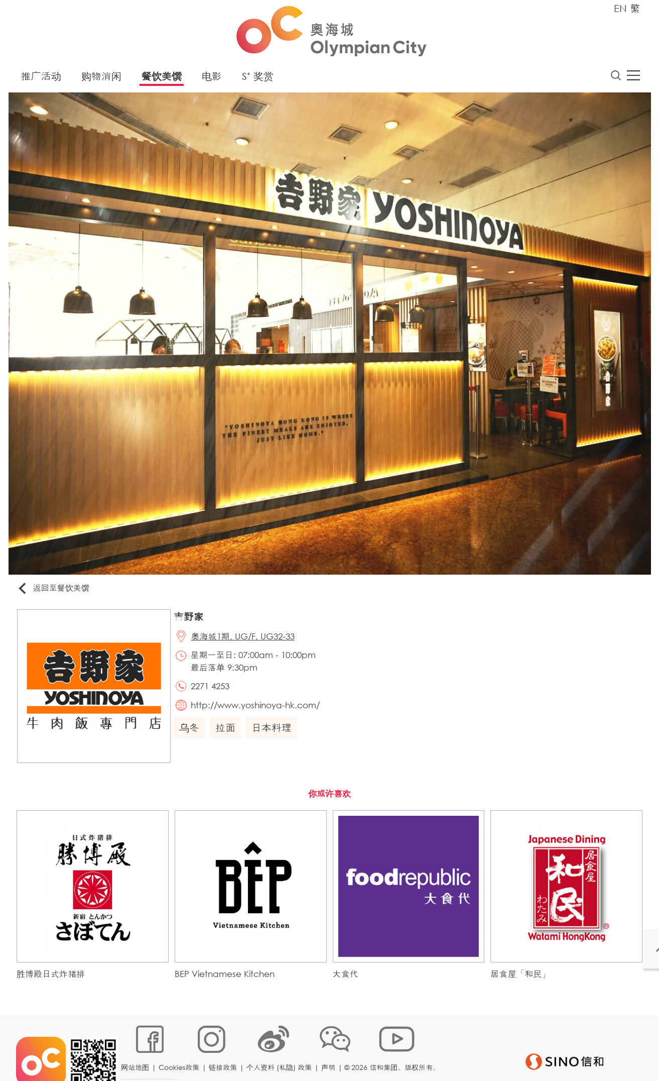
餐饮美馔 (162, 77)
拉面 (227, 732)
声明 (330, 1048)
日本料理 (273, 732)
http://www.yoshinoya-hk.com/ (257, 709)
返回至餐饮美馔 (55, 589)
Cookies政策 (180, 1048)
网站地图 (136, 1048)
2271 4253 (212, 689)
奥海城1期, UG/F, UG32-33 (245, 639)
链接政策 (224, 1048)
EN (620, 8)
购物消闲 (101, 77)
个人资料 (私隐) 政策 (280, 1048)
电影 (212, 77)
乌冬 (191, 732)
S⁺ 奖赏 (258, 77)
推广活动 (41, 77)
